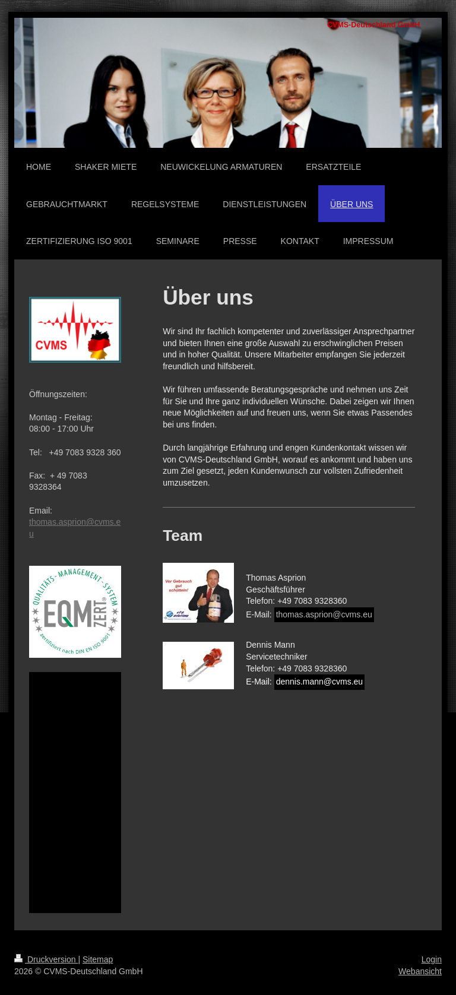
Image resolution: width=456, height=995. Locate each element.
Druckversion (46, 959)
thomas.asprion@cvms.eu (324, 614)
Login (432, 959)
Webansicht (420, 971)
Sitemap (98, 959)
